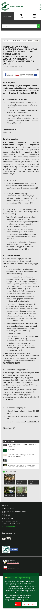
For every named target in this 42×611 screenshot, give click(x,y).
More (26, 600)
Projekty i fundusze (27, 40)
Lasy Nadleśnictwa (9, 494)
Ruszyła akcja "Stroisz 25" (16, 460)
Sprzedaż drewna (20, 482)
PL (40, 9)
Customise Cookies (29, 604)
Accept (17, 604)
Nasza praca (6, 40)
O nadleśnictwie (16, 40)
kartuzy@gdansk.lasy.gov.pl (9, 526)
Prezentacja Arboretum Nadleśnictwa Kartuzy (21, 496)
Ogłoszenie (11, 449)
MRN (36, 40)
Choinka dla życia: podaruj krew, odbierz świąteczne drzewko (21, 455)
